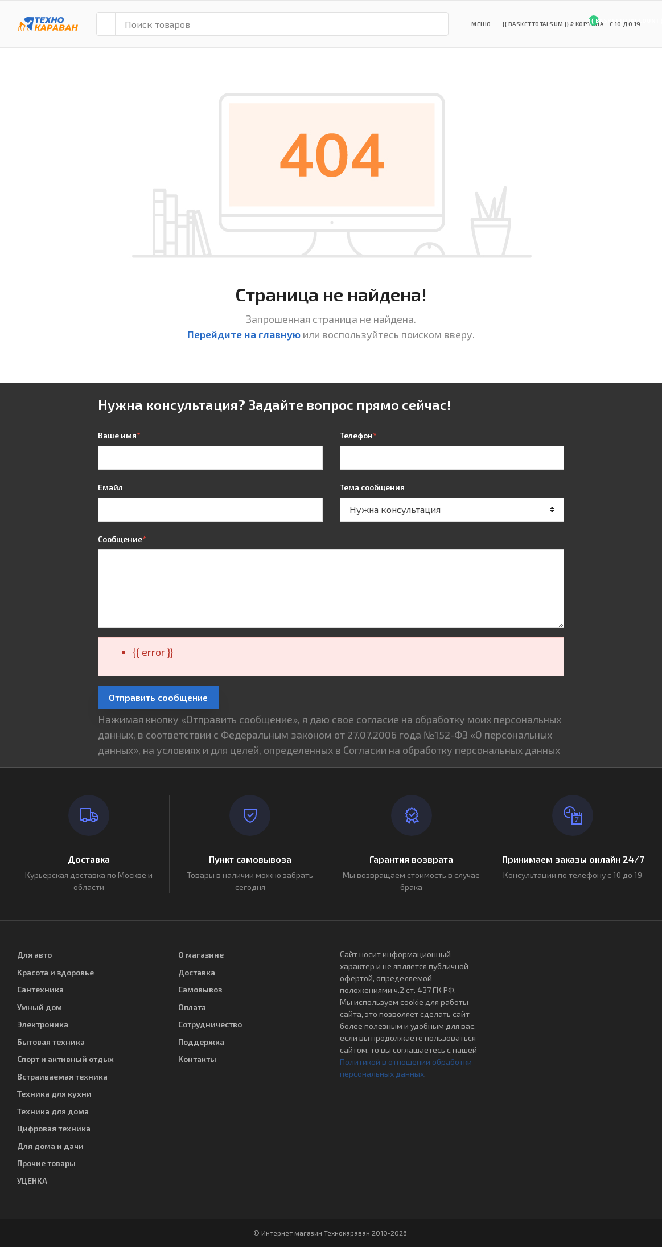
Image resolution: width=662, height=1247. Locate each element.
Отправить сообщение (158, 697)
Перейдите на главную (244, 334)
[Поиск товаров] (282, 24)
